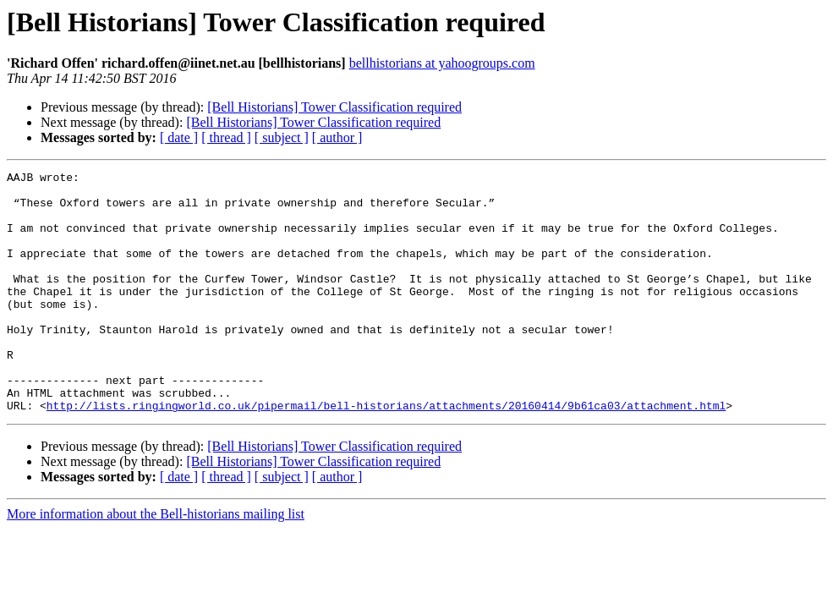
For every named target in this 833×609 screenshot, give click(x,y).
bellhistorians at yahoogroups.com (442, 63)
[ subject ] (282, 137)
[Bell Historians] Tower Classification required (334, 107)
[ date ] (179, 137)
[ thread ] (226, 137)
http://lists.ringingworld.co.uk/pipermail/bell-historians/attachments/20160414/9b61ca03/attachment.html (386, 453)
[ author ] (337, 137)
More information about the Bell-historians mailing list (155, 562)
